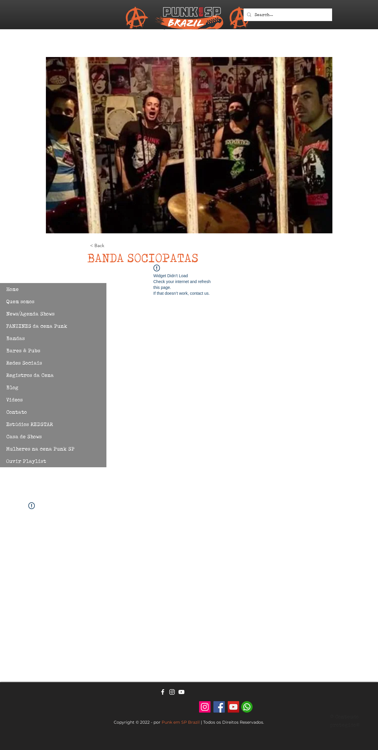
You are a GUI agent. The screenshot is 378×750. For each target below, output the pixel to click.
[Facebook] (219, 707)
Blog (12, 387)
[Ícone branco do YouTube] (181, 692)
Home (12, 289)
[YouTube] (233, 707)
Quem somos (20, 301)
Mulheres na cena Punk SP (40, 449)
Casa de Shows (24, 436)
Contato (16, 412)
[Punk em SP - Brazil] (204, 707)
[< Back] (109, 246)
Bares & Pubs (23, 350)
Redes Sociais (24, 363)
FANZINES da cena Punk (36, 326)
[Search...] (287, 14)
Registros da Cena (30, 375)
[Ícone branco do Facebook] (162, 692)
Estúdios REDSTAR (29, 424)
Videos (14, 399)
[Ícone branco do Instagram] (172, 692)
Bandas (15, 338)
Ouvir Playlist (26, 461)
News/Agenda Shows (30, 314)
